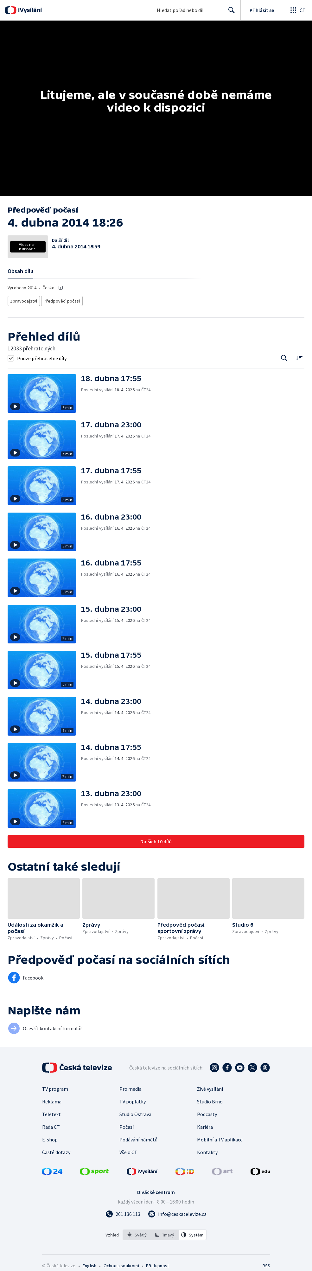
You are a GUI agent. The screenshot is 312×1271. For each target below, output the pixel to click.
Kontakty (207, 1150)
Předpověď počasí (58, 299)
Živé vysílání (210, 1087)
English (89, 1264)
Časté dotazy (56, 1150)
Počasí (126, 1125)
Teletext (51, 1112)
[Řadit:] (299, 355)
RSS (266, 1264)
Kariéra (205, 1125)
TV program (55, 1087)
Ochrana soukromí (121, 1264)
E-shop (50, 1137)
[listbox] (165, 1233)
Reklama (51, 1099)
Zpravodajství (23, 299)
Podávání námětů (138, 1137)
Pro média (130, 1087)
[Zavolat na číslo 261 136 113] (122, 1212)
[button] (44, 391)
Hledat (230, 12)
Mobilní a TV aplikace (220, 1137)
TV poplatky (132, 1099)
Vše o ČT (128, 1150)
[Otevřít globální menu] (297, 10)
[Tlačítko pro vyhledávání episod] (284, 356)
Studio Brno (210, 1099)
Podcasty (207, 1112)
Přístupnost (157, 1264)
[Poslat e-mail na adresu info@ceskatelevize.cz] (177, 1212)
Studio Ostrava (135, 1112)
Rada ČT (51, 1125)
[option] (136, 1233)
